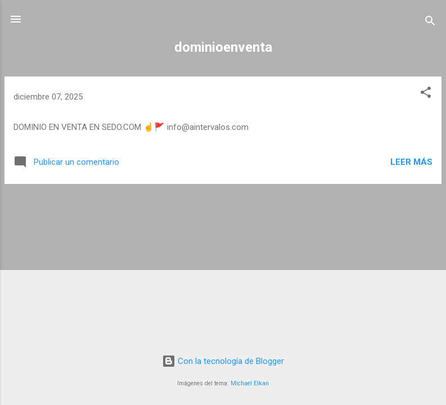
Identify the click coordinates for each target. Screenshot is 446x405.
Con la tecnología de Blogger (223, 361)
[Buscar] (430, 23)
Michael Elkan (250, 383)
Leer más (411, 162)
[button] (426, 94)
